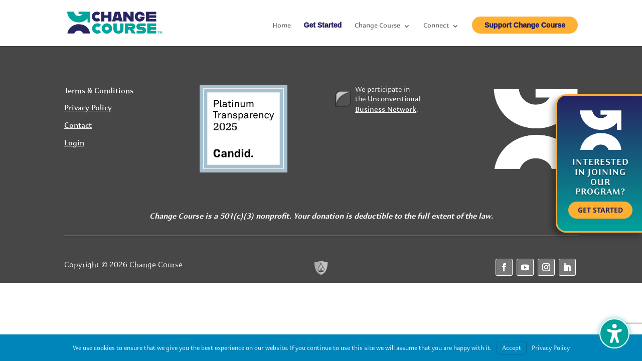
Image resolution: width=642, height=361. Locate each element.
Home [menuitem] (281, 26)
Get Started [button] (600, 210)
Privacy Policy (88, 108)
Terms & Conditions (98, 91)
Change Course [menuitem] (377, 26)
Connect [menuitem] (436, 26)
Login (74, 143)
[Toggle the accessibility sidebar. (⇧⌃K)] (614, 333)
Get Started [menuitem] (323, 25)
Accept (511, 347)
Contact (78, 126)
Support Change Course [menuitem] (525, 25)
